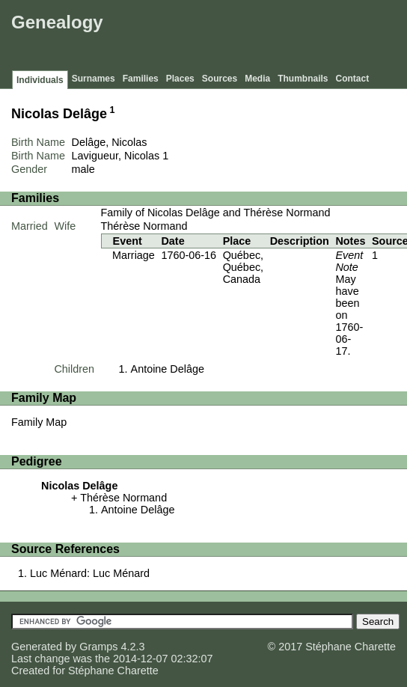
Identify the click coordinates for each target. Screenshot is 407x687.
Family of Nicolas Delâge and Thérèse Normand (216, 213)
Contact (353, 78)
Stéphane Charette (113, 671)
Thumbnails (303, 78)
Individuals (40, 80)
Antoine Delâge (167, 369)
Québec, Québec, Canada (243, 267)
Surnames (93, 78)
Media (257, 78)
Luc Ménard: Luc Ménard (90, 573)
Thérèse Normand (144, 226)
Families (141, 78)
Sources (219, 78)
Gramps (98, 647)
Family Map (39, 422)
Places (180, 78)
